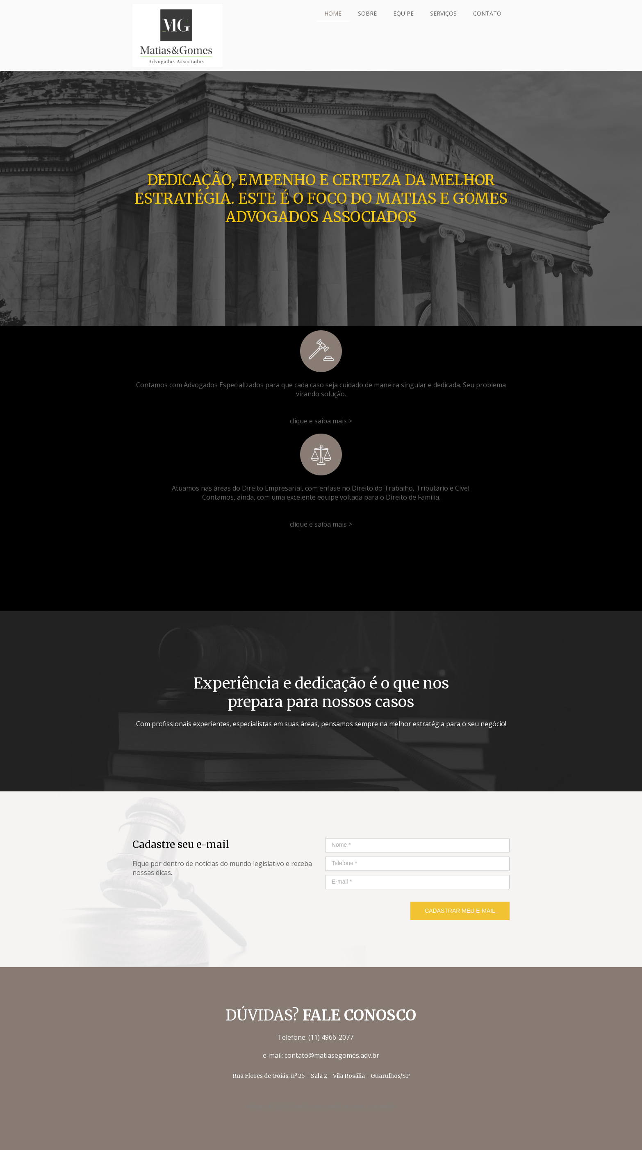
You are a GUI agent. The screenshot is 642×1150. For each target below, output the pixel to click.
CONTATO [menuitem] (487, 13)
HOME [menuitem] (332, 13)
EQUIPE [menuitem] (403, 13)
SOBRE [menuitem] (367, 13)
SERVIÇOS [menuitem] (443, 13)
